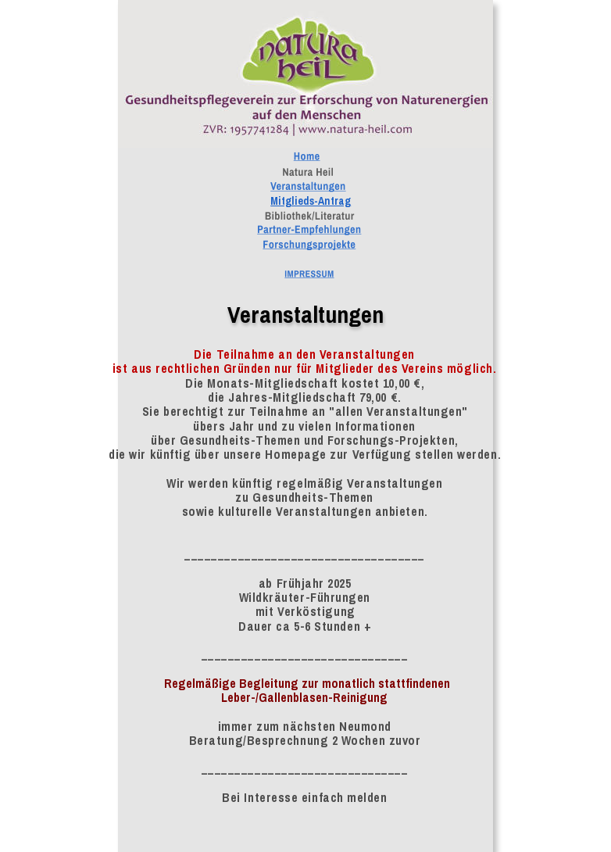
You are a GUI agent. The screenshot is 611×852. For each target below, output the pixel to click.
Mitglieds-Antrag (310, 201)
